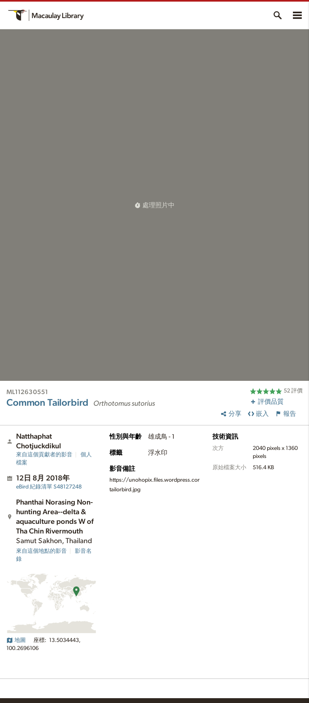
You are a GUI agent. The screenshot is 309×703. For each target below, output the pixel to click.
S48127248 (49, 487)
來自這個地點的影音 (41, 551)
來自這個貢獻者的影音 (44, 455)
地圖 (16, 640)
